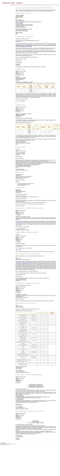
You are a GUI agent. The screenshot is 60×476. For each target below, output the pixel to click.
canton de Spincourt (52, 262)
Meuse (22, 23)
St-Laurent (18, 23)
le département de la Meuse (26, 46)
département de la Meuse (23, 222)
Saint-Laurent (18, 248)
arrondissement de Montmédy (21, 263)
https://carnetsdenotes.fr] (7, 444)
